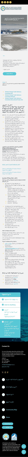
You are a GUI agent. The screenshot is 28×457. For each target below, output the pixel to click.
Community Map (11, 410)
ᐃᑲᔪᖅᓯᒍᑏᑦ (10, 402)
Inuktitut (10, 2)
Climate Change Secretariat (11, 8)
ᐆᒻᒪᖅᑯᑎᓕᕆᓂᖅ (11, 387)
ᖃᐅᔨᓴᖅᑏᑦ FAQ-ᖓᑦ (11, 299)
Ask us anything (10, 305)
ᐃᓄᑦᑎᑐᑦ (15, 277)
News (8, 417)
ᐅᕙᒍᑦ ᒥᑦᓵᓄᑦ (7, 423)
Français (5, 2)
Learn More (9, 73)
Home (4, 82)
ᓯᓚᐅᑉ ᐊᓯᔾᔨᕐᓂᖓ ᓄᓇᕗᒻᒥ (14, 379)
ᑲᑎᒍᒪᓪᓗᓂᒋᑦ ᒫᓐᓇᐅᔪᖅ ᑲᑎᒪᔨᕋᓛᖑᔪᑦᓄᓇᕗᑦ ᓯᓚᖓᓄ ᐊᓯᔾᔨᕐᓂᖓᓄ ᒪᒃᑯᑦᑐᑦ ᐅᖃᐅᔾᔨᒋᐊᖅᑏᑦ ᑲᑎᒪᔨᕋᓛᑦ (11, 328)
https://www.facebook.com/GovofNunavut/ (8, 372)
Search (23, 452)
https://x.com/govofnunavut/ (2, 372)
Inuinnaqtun (8, 2)
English (2, 2)
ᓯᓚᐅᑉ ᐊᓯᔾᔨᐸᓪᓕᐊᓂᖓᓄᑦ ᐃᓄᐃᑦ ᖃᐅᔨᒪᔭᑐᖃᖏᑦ (10, 313)
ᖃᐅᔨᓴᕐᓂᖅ (6, 295)
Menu (24, 446)
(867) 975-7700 (5, 366)
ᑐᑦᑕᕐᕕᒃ (7, 427)
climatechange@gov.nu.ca (11, 248)
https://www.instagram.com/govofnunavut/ (5, 372)
